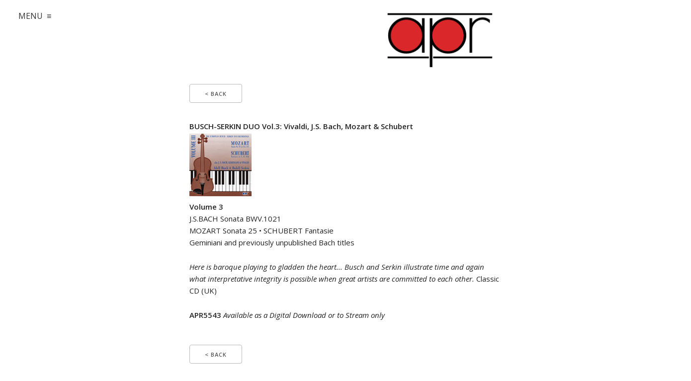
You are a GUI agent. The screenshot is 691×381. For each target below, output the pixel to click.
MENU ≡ (34, 15)
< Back (216, 93)
